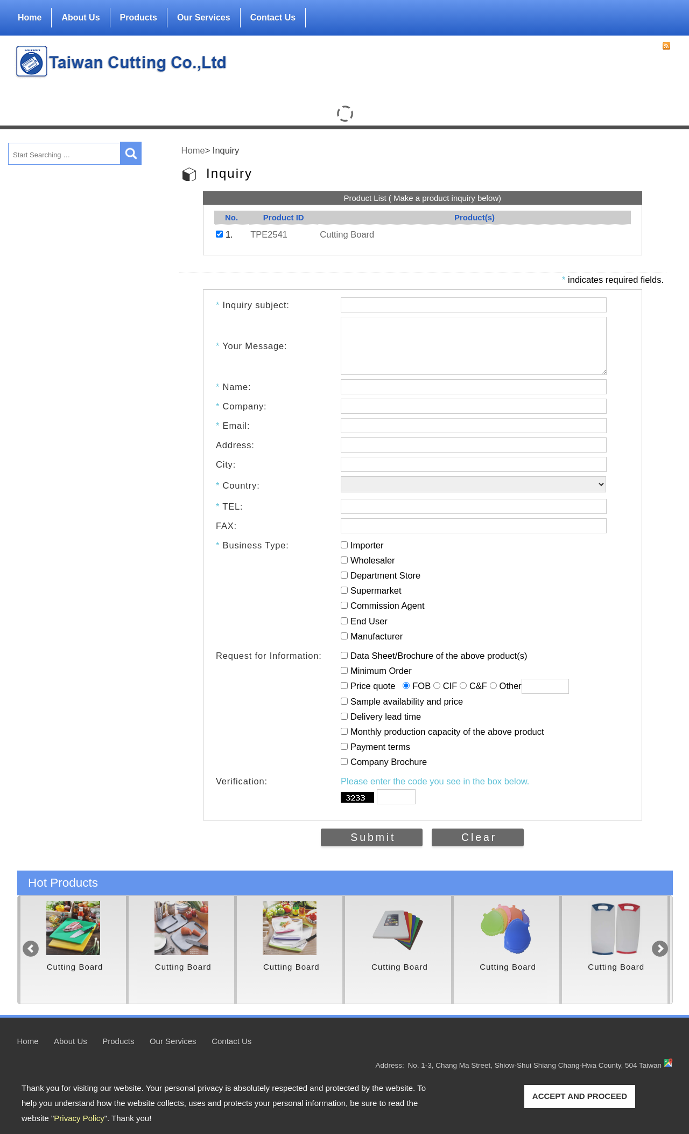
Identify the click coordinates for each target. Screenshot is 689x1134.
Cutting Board (347, 234)
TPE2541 (268, 234)
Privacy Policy (79, 1118)
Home (29, 17)
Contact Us (273, 17)
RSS (666, 45)
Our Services (203, 17)
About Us (80, 15)
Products (138, 15)
